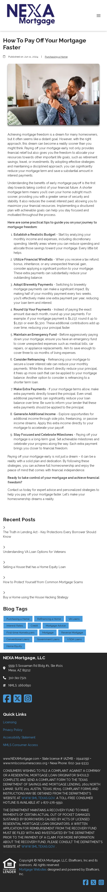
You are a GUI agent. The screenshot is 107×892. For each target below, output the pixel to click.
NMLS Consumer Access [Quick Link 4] (20, 745)
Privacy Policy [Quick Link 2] (13, 730)
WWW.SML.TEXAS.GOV (38, 798)
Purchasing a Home (56, 56)
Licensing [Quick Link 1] (9, 722)
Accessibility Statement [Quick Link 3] (19, 737)
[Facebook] (7, 698)
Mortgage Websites (33, 869)
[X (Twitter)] (17, 698)
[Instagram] (28, 698)
